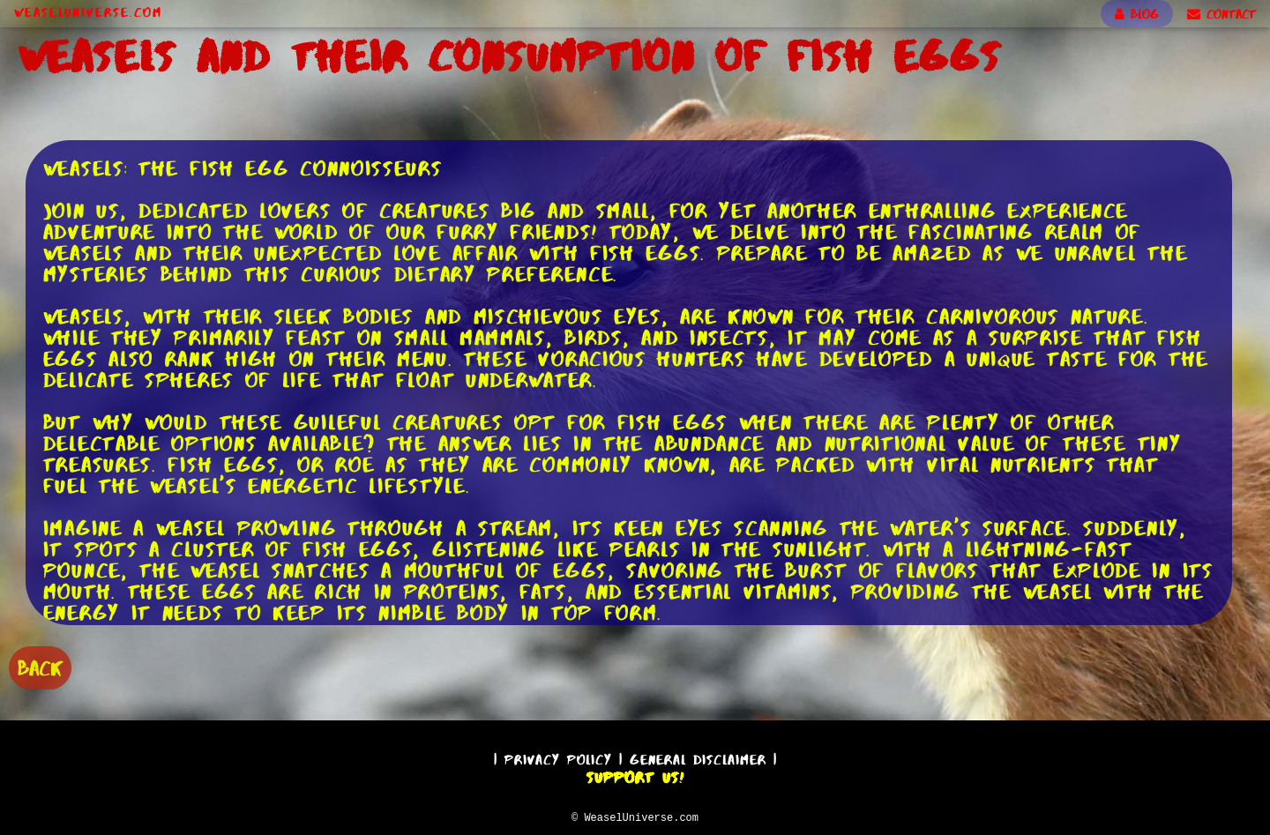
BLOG (1137, 14)
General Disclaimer (698, 757)
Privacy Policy (558, 757)
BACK (40, 666)
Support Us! (635, 775)
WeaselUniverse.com (88, 12)
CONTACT (1221, 14)
